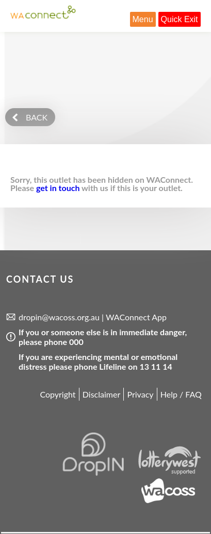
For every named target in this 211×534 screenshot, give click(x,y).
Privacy (140, 394)
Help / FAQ (181, 394)
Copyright (57, 394)
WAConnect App (136, 317)
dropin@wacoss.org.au (59, 317)
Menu (143, 19)
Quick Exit (179, 19)
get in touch (57, 188)
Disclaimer (101, 394)
